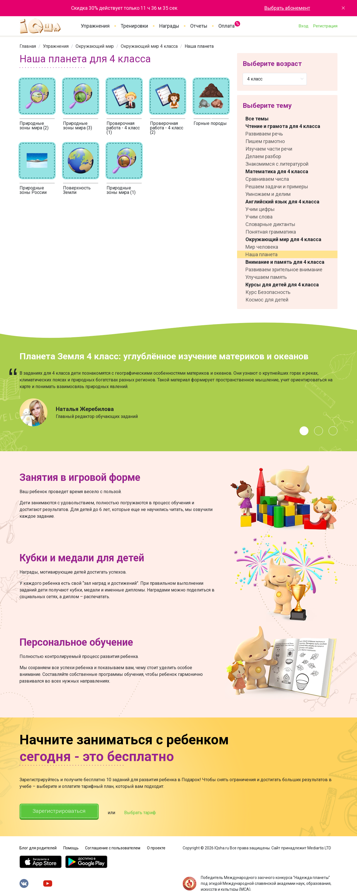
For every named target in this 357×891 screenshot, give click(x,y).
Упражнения (95, 26)
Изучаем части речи (268, 149)
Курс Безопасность (267, 292)
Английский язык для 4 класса (282, 202)
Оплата (226, 25)
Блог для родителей (38, 846)
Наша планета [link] (199, 46)
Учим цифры (260, 209)
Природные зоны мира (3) (77, 125)
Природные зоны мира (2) (34, 125)
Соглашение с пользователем (112, 846)
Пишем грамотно (265, 141)
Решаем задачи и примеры (276, 186)
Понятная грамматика (270, 232)
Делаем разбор (263, 156)
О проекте (156, 846)
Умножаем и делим (268, 194)
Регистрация (325, 25)
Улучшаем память (266, 277)
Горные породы (210, 123)
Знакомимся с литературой (276, 164)
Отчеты (198, 26)
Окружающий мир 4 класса (149, 46)
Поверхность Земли (77, 190)
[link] (28, 46)
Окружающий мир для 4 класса (283, 239)
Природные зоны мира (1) (121, 190)
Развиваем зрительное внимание (283, 269)
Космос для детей (266, 300)
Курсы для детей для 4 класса (282, 285)
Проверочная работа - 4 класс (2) (166, 128)
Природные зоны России (33, 190)
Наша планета (261, 254)
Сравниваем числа (267, 179)
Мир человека (261, 247)
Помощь (71, 846)
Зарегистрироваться (61, 811)
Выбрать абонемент (287, 8)
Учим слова (258, 217)
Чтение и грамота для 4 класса (282, 126)
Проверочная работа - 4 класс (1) (123, 128)
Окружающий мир (95, 46)
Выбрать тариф (144, 812)
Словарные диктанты (270, 224)
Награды (169, 26)
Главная (28, 46)
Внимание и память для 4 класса (284, 262)
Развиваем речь (264, 134)
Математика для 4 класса (276, 171)
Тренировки (134, 26)
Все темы (257, 119)
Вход (303, 25)
